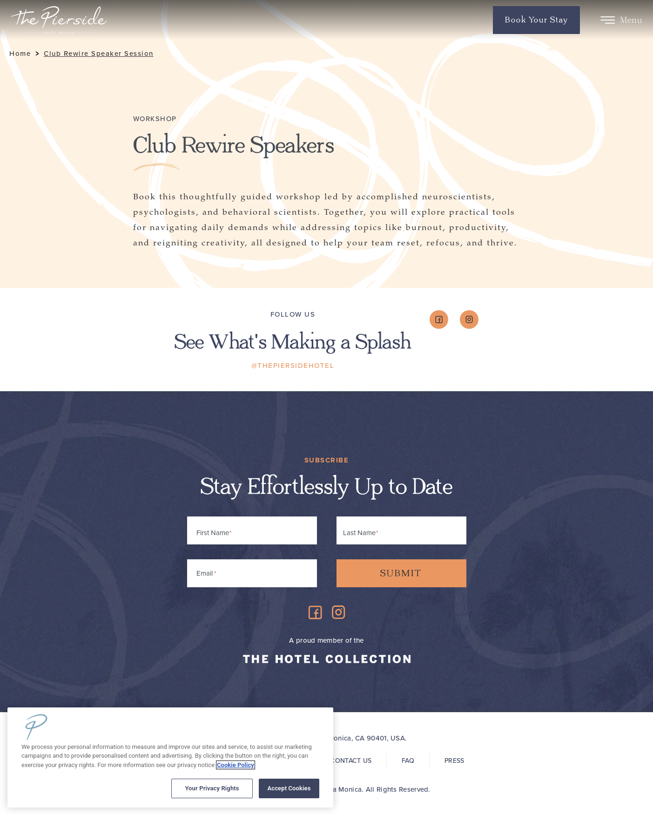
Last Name (359, 533)
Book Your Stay (536, 20)
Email (206, 572)
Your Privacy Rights (212, 788)
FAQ (408, 761)
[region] (170, 757)
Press (454, 761)
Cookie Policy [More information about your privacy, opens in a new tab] (235, 764)
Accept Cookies (288, 788)
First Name (212, 533)
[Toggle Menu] (607, 20)
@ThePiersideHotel (293, 365)
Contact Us (350, 761)
